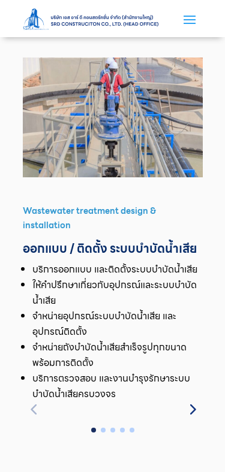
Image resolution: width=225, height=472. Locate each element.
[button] (192, 408)
